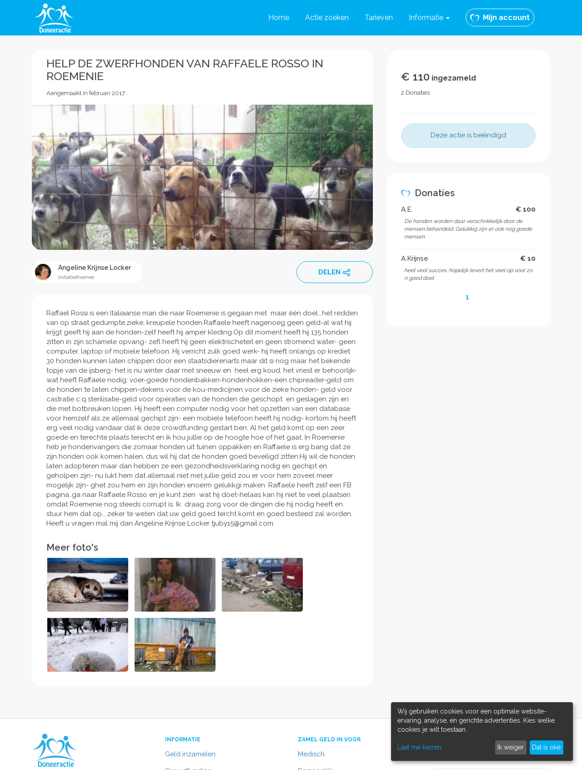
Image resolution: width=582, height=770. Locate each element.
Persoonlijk (315, 698)
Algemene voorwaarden (163, 761)
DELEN (320, 272)
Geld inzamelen (190, 681)
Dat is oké (546, 747)
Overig (308, 730)
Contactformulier (192, 730)
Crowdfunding (188, 698)
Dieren (308, 714)
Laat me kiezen (419, 747)
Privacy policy (234, 761)
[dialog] (482, 731)
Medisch (311, 681)
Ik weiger (510, 747)
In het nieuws (186, 714)
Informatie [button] (429, 17)
